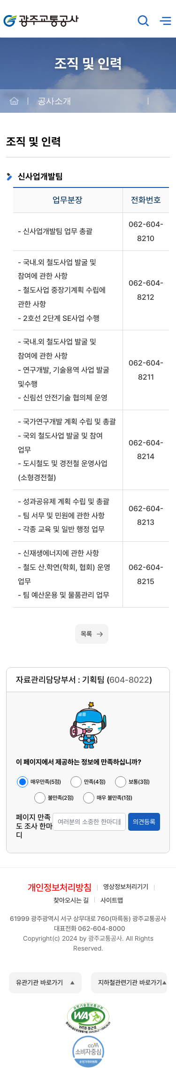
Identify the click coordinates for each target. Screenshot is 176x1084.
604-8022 (129, 680)
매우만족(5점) (46, 782)
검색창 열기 (143, 20)
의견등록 (144, 822)
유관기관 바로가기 (39, 982)
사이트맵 (111, 900)
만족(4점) (95, 782)
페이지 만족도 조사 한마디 (34, 826)
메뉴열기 (165, 21)
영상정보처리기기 (125, 886)
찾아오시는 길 (71, 900)
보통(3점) (139, 782)
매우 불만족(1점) (114, 798)
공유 (161, 101)
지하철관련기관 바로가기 (130, 982)
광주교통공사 (23, 15)
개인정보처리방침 (60, 887)
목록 (86, 634)
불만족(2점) (61, 798)
